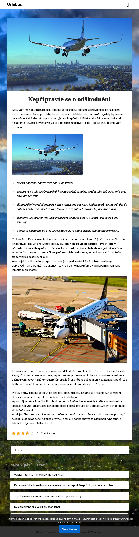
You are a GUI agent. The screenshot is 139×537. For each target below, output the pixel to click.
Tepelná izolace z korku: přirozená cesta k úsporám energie (49, 496)
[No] (134, 526)
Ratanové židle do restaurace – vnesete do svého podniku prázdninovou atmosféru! (64, 485)
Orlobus (14, 4)
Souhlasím (69, 529)
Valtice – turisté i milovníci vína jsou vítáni (39, 474)
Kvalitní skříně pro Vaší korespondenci (37, 506)
